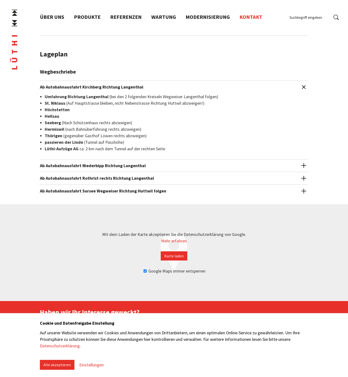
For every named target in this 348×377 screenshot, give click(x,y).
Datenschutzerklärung (60, 346)
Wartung (163, 17)
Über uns (52, 17)
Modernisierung (208, 17)
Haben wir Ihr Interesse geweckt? (89, 312)
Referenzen (126, 17)
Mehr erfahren (174, 241)
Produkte (87, 17)
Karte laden (174, 256)
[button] (174, 116)
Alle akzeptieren (57, 364)
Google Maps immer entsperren (174, 271)
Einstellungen (91, 365)
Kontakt (250, 17)
